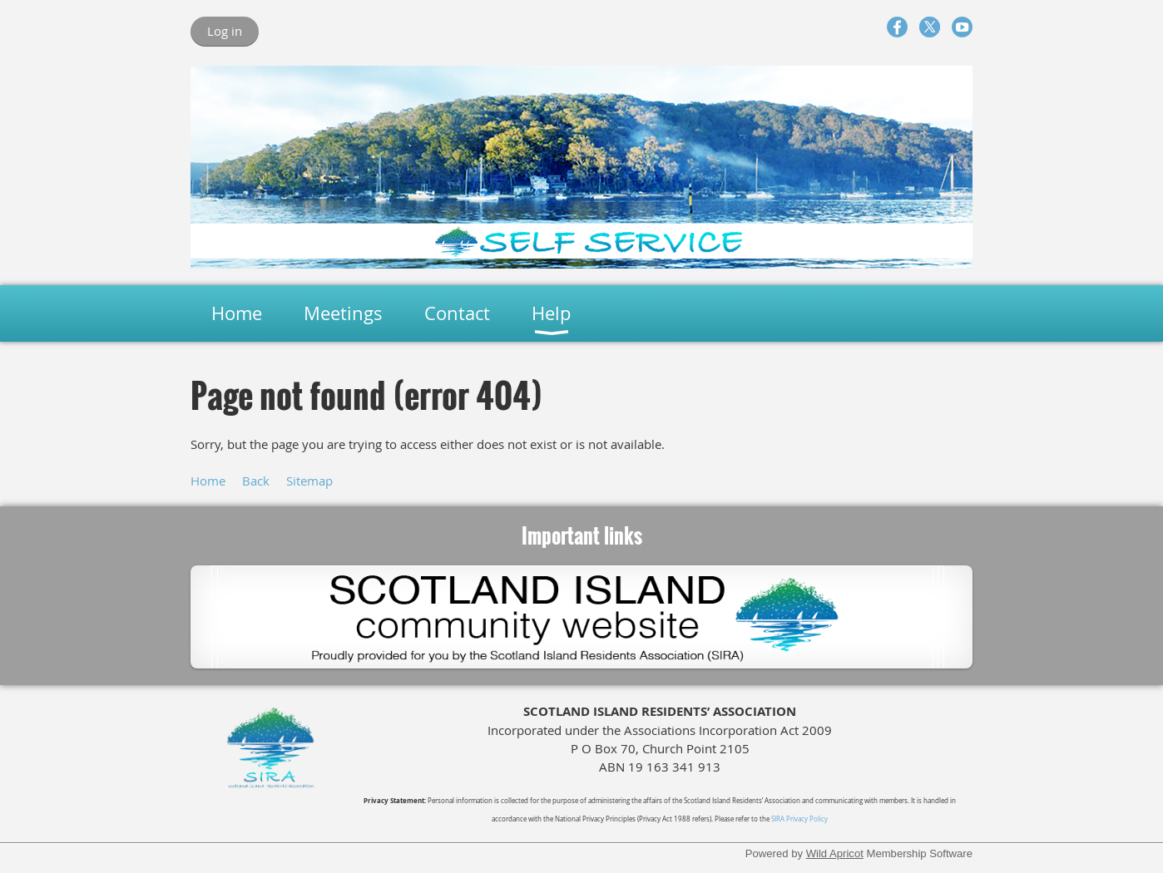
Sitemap (309, 480)
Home (208, 480)
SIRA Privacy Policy (799, 819)
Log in (224, 30)
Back (256, 480)
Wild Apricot (835, 853)
